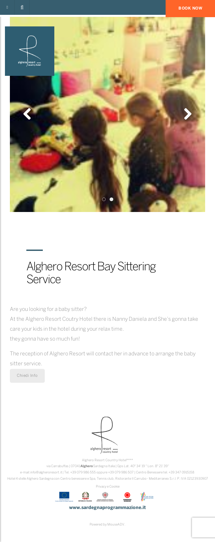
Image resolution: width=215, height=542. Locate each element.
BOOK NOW (190, 8)
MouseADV (115, 524)
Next (185, 114)
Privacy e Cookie (108, 486)
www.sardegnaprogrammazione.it (107, 508)
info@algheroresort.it (46, 472)
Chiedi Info (27, 375)
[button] (22, 7)
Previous (29, 114)
